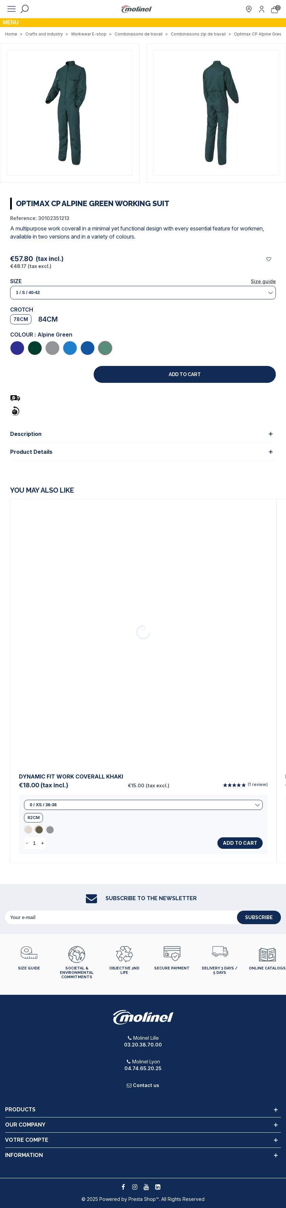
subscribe (259, 917)
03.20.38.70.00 (143, 1044)
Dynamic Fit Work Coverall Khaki (71, 776)
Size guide (263, 281)
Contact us (146, 1085)
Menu (11, 22)
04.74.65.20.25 (143, 1068)
